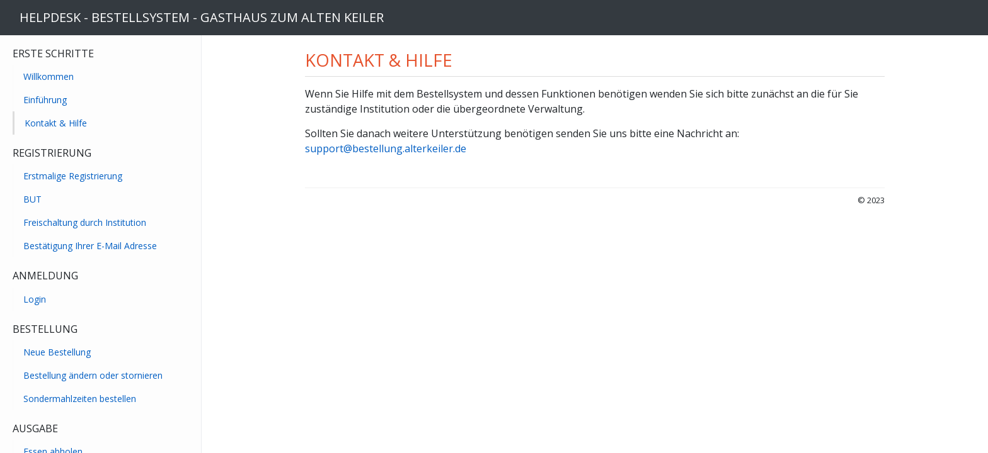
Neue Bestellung (57, 352)
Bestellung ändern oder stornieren (93, 375)
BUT (32, 199)
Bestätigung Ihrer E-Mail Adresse (90, 246)
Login (34, 299)
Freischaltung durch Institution (84, 222)
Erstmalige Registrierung (72, 176)
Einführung (45, 100)
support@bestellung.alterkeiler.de (385, 148)
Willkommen (48, 76)
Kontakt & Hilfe (56, 123)
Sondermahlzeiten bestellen (79, 399)
